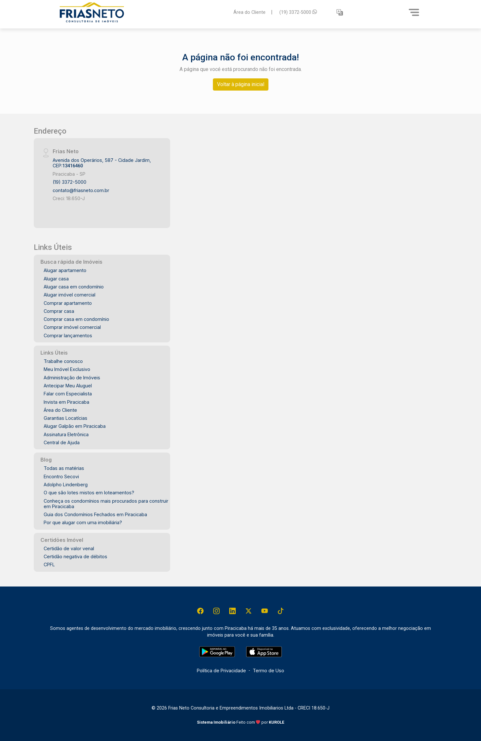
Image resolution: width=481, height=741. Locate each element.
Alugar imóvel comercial (69, 294)
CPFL (49, 564)
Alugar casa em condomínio (74, 286)
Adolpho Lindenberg (66, 484)
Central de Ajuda (62, 442)
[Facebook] (200, 610)
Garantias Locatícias (65, 418)
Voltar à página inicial (240, 84)
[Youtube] (264, 610)
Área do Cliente (249, 12)
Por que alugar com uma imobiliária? (83, 522)
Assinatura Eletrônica (66, 434)
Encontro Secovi (61, 476)
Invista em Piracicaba (66, 402)
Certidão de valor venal (69, 548)
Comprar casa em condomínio (76, 319)
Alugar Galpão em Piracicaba (75, 426)
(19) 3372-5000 (298, 12)
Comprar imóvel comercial (72, 327)
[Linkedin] (232, 610)
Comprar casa (59, 311)
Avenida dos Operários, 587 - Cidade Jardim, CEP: (102, 162)
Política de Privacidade (221, 670)
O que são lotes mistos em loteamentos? (89, 492)
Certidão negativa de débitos (75, 556)
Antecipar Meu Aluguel (68, 385)
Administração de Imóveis (72, 377)
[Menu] (414, 12)
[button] (339, 12)
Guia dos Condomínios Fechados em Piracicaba (95, 514)
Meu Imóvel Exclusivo (67, 369)
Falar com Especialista (68, 393)
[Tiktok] (280, 610)
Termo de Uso (268, 670)
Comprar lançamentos (68, 335)
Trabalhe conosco (63, 361)
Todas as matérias (64, 468)
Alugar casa (56, 278)
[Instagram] (216, 610)
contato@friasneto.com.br (81, 190)
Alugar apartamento (65, 270)
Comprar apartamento (68, 303)
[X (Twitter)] (248, 610)
